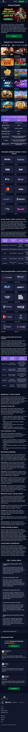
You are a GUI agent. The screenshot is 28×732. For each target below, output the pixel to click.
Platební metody (4, 710)
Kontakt (2, 719)
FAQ (2, 721)
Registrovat (21, 1)
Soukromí (3, 717)
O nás (2, 706)
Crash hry (17, 45)
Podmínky (3, 715)
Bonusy (2, 708)
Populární (4, 45)
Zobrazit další (14, 688)
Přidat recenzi (14, 645)
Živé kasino (11, 45)
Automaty (24, 45)
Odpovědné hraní (4, 712)
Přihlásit (15, 1)
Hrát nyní (14, 36)
